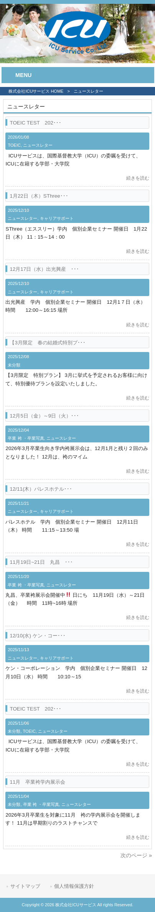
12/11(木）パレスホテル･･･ (41, 489)
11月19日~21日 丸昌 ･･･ (41, 562)
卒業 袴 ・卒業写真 (26, 438)
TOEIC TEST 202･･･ (35, 123)
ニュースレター (38, 145)
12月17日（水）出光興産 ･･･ (44, 269)
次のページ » (136, 855)
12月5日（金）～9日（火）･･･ (44, 416)
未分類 (14, 365)
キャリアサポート (57, 218)
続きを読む (137, 178)
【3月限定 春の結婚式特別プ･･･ (47, 342)
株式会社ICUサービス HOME (35, 91)
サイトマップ (25, 886)
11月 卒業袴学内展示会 (37, 782)
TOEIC (14, 145)
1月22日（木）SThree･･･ (39, 196)
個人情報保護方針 (74, 886)
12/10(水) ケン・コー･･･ (37, 636)
